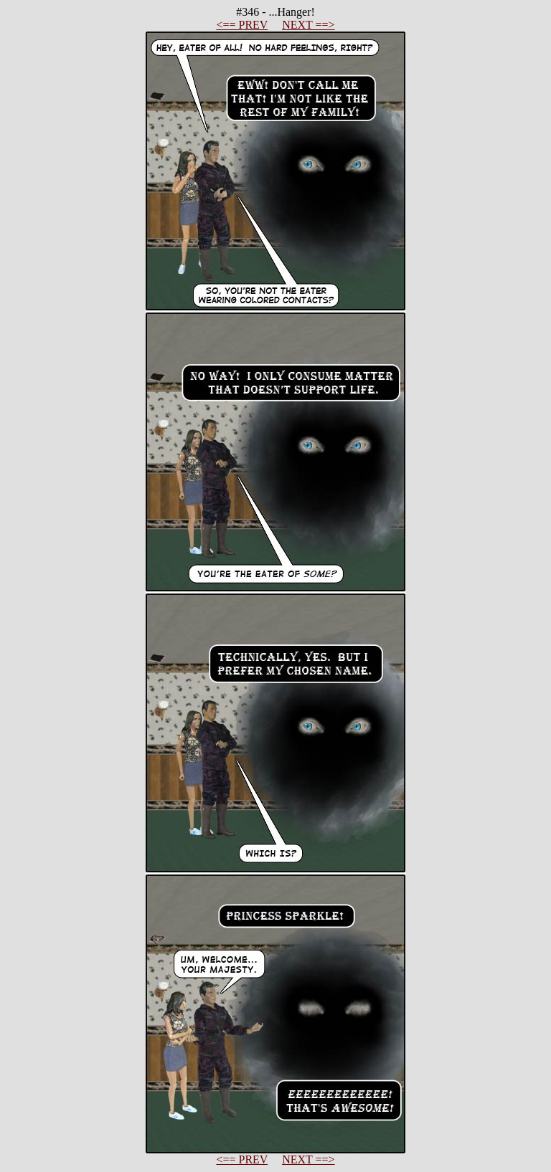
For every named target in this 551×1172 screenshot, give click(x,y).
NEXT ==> (308, 25)
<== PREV (242, 25)
